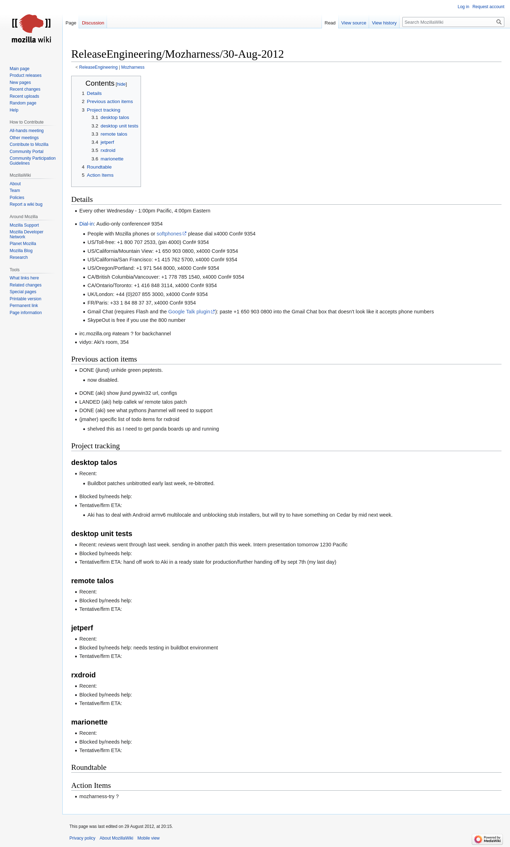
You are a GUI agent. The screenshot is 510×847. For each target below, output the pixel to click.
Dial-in (86, 224)
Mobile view (148, 838)
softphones (169, 234)
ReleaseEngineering (98, 67)
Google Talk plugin (189, 311)
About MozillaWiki (116, 838)
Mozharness (132, 67)
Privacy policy (82, 838)
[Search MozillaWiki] (453, 22)
